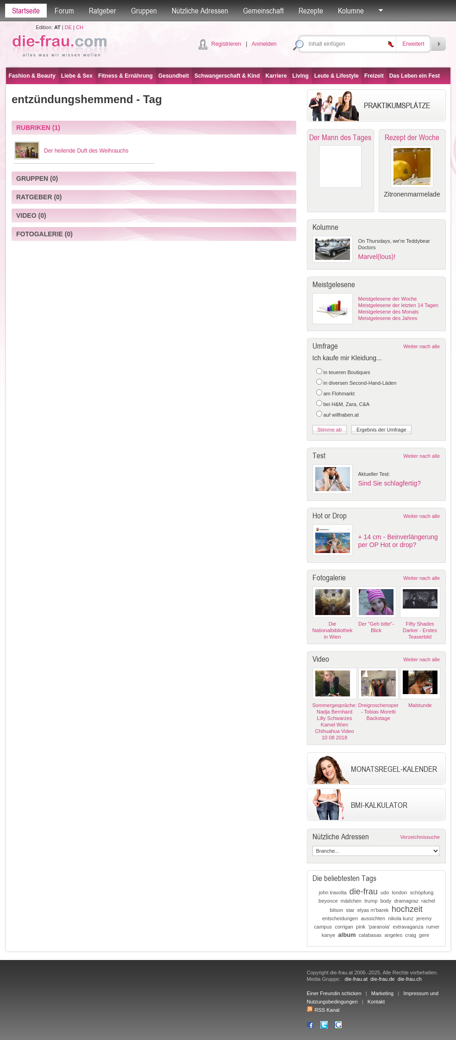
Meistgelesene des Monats (388, 311)
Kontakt (376, 1001)
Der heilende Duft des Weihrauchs (86, 151)
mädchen (351, 901)
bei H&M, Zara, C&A (347, 404)
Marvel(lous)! (377, 256)
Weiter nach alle (421, 346)
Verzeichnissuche (420, 837)
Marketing (382, 993)
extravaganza (408, 926)
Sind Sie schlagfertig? (389, 483)
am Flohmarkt (339, 393)
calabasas (370, 935)
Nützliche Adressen (200, 10)
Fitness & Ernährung (125, 76)
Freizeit (374, 76)
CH (79, 27)
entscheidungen (340, 918)
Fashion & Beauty (32, 76)
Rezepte (311, 10)
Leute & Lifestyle (336, 76)
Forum (64, 10)
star (350, 910)
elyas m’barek (373, 910)
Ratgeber (102, 10)
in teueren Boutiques (347, 372)
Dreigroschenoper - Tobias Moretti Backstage (378, 711)
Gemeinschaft (263, 10)
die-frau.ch (410, 979)
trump (370, 901)
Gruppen (144, 10)
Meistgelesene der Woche (387, 299)
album (347, 934)
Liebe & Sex (77, 76)
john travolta (333, 892)
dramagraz (406, 901)
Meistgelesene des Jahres (388, 318)
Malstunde (420, 705)
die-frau (364, 891)
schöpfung (422, 892)
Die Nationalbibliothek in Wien (332, 630)
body (385, 901)
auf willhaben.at (341, 415)
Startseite (26, 10)
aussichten (373, 918)
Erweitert (413, 44)
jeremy (423, 918)
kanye (328, 935)
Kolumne (351, 10)
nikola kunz (400, 918)
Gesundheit (173, 76)
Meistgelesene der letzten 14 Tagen (398, 305)
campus (323, 926)
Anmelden (263, 44)
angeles (393, 935)
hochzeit (407, 909)
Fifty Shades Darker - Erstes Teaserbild (420, 630)
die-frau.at (356, 979)
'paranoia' (379, 926)
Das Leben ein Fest (414, 76)
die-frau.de (382, 979)
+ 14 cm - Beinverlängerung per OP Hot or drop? (398, 540)
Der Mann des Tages (340, 137)
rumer (433, 926)
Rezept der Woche (412, 137)
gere (424, 935)
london (399, 892)
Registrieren (226, 44)
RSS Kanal (323, 1010)
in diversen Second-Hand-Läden (360, 383)
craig (410, 935)
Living (300, 76)
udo (385, 892)
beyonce (328, 901)
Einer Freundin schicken (334, 993)
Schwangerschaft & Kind (227, 76)
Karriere (276, 76)
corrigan (344, 926)
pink (360, 926)
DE (68, 27)
